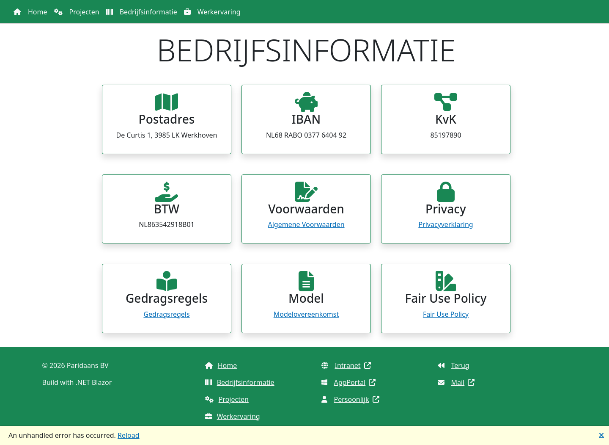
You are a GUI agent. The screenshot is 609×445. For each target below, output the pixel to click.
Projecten (84, 12)
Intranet (346, 365)
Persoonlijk (350, 399)
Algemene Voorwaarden (306, 224)
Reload (129, 435)
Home (37, 12)
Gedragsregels (166, 314)
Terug (453, 365)
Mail (456, 382)
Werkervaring (219, 12)
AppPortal (348, 382)
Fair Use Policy (446, 314)
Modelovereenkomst (306, 314)
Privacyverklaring (445, 224)
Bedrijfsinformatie (148, 12)
